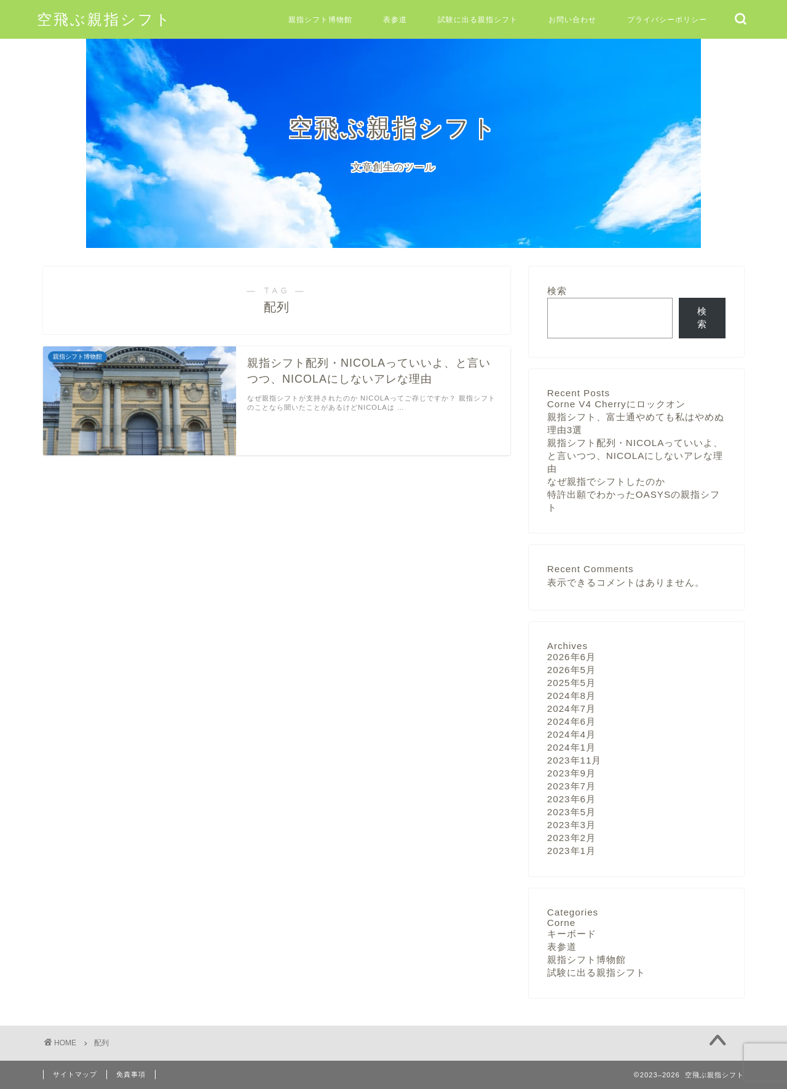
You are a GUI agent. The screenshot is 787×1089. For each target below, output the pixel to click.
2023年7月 (571, 786)
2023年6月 (571, 799)
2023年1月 (571, 850)
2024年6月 (571, 721)
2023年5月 (571, 812)
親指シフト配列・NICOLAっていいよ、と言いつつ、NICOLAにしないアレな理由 (635, 455)
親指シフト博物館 (320, 19)
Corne (561, 922)
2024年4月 (571, 734)
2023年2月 (571, 837)
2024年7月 (571, 708)
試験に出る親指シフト (478, 19)
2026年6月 (571, 657)
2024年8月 (571, 695)
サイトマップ (75, 1074)
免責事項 (131, 1074)
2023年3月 (571, 825)
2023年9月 (571, 773)
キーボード (571, 933)
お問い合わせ (572, 19)
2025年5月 (571, 682)
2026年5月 (571, 669)
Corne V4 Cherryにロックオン (616, 404)
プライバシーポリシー (667, 19)
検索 (557, 290)
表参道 (395, 19)
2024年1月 (571, 747)
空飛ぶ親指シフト (104, 19)
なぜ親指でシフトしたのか (606, 481)
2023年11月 (574, 760)
